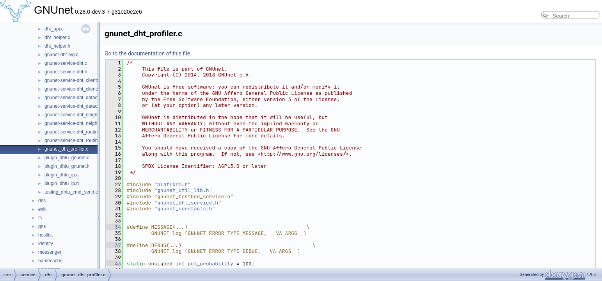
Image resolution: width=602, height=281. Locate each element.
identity (45, 243)
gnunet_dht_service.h (187, 202)
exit (42, 209)
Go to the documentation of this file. (148, 53)
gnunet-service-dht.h (65, 72)
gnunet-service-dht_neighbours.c (78, 114)
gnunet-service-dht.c (65, 63)
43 (113, 263)
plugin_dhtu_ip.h (61, 183)
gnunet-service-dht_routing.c (74, 132)
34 (113, 227)
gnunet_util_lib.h (183, 190)
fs (40, 218)
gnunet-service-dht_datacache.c (77, 97)
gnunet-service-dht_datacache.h (77, 106)
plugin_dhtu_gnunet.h (66, 166)
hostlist (45, 235)
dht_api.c (54, 29)
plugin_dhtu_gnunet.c (66, 157)
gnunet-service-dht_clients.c (73, 80)
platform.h (172, 184)
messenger (49, 252)
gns (42, 226)
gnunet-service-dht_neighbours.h (78, 123)
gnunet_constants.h (184, 208)
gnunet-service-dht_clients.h (73, 89)
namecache (50, 260)
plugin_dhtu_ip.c (61, 175)
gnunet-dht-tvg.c (61, 54)
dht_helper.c (57, 37)
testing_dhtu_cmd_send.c (71, 192)
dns (42, 200)
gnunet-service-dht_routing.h (74, 140)
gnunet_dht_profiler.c (66, 149)
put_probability (210, 263)
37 (113, 245)
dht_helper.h (57, 46)
